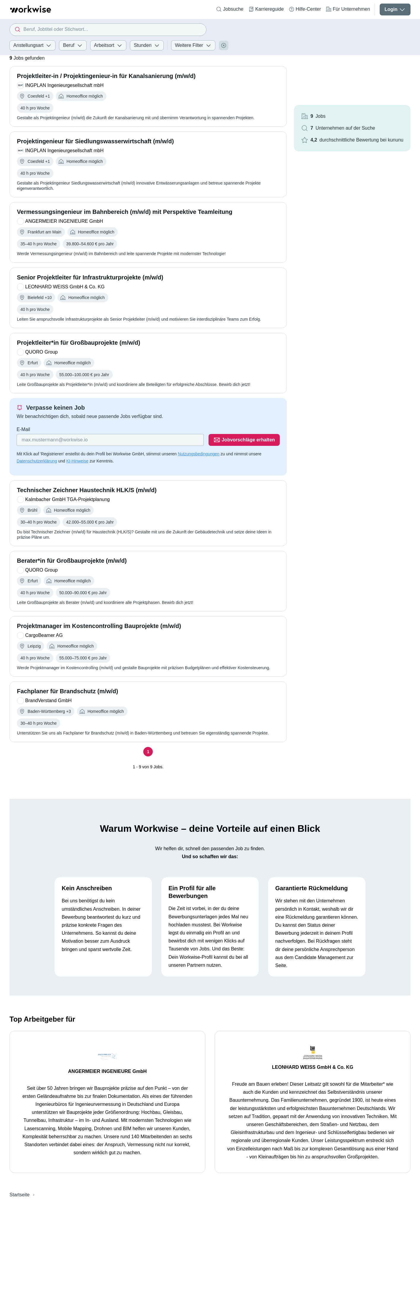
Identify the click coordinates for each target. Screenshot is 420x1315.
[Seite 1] (148, 751)
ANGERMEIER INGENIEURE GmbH (107, 1071)
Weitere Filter (193, 45)
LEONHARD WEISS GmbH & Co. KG (312, 1067)
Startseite (19, 1194)
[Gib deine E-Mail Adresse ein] (110, 440)
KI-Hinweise (77, 461)
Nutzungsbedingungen (198, 453)
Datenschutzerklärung (37, 461)
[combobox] (108, 30)
